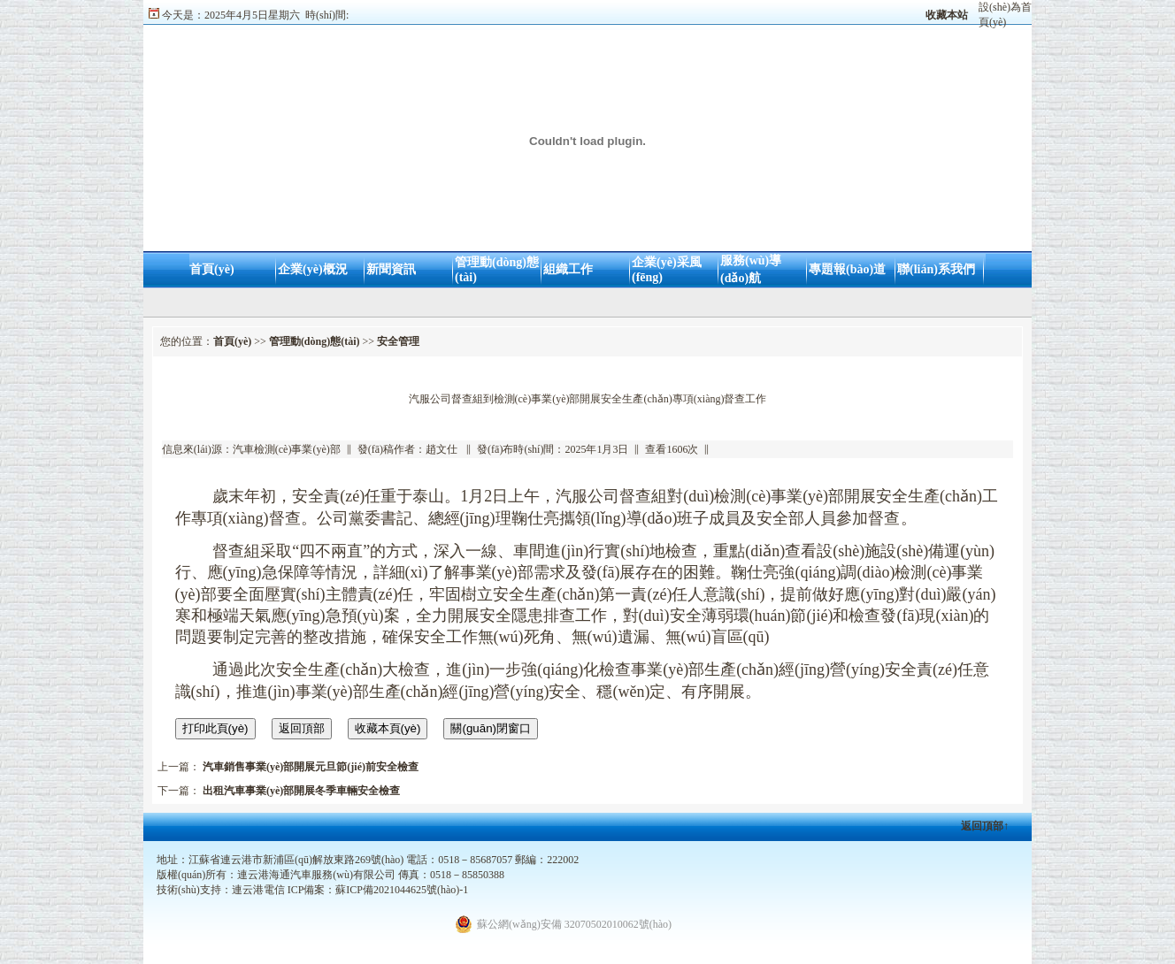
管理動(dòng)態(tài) (314, 341)
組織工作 (568, 269)
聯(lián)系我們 (936, 269)
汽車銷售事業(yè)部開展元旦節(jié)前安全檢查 (311, 767)
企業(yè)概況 (313, 269)
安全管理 (398, 341)
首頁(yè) (211, 269)
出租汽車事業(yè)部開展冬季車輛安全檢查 (301, 790)
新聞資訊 (391, 269)
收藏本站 (946, 15)
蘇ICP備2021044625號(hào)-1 (401, 890)
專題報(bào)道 (847, 269)
